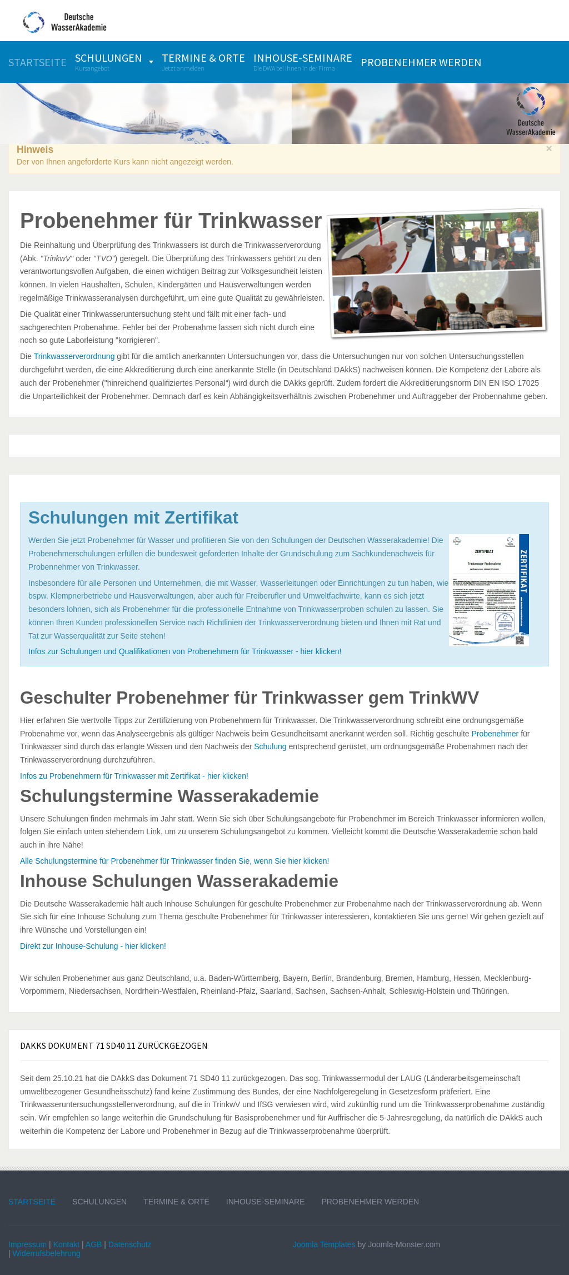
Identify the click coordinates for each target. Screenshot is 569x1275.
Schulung (270, 746)
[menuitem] (37, 62)
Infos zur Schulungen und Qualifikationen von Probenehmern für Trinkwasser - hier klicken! (184, 651)
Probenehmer (494, 733)
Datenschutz (130, 1244)
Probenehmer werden (370, 1201)
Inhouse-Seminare (265, 1201)
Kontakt (66, 1244)
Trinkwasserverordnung (74, 356)
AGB (94, 1244)
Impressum (27, 1244)
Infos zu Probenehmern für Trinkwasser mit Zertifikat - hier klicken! (134, 775)
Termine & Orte (176, 1201)
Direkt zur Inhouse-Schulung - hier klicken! (93, 946)
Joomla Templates (324, 1244)
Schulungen (99, 1201)
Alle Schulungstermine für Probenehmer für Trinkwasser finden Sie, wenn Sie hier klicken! (174, 860)
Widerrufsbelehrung (47, 1253)
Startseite (32, 1201)
